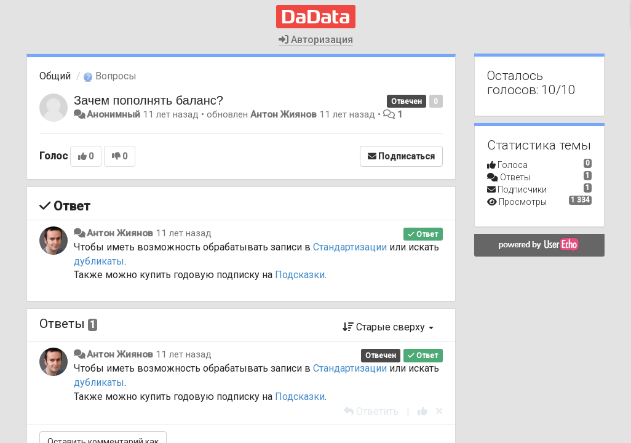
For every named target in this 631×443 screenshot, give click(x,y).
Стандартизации (350, 247)
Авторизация (316, 40)
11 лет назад (184, 233)
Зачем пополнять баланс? (148, 100)
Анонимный (113, 114)
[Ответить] (371, 411)
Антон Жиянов (283, 114)
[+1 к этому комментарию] (422, 411)
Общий (55, 76)
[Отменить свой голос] (439, 411)
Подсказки (300, 275)
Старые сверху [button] (388, 327)
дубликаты (99, 261)
